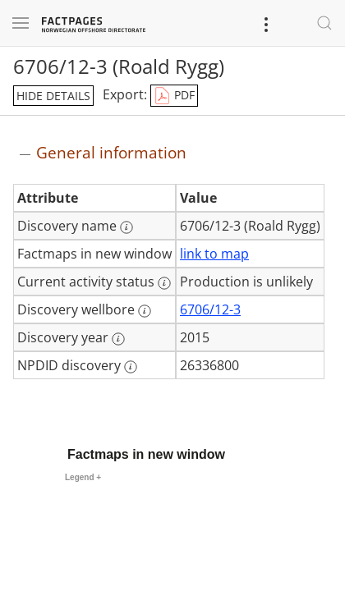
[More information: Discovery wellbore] (144, 311)
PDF (174, 96)
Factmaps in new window (146, 454)
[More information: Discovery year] (118, 339)
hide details (53, 95)
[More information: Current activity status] (164, 283)
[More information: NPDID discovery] (130, 366)
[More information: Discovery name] (126, 227)
